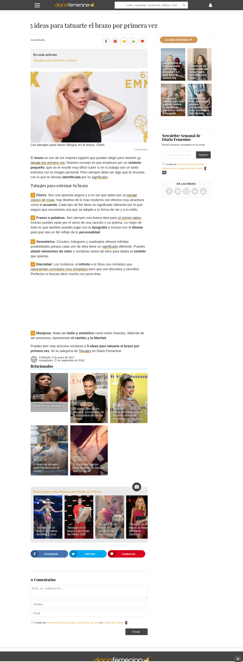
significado (100, 177)
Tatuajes (85, 351)
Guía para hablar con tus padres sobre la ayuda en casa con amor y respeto (173, 106)
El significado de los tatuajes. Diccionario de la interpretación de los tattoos (88, 413)
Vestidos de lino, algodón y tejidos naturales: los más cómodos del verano (199, 106)
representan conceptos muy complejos (59, 269)
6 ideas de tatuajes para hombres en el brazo (46, 468)
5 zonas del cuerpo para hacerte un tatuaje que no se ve (88, 468)
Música (38, 396)
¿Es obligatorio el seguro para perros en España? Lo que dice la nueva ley (172, 68)
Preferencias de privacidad (61, 622)
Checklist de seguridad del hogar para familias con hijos (198, 71)
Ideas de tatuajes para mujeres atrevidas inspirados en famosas (128, 415)
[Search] (184, 5)
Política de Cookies (113, 622)
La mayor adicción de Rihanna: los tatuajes (47, 404)
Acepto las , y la (79, 622)
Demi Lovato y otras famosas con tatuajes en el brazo (67, 491)
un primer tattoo (129, 218)
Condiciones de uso (87, 622)
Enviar (136, 631)
